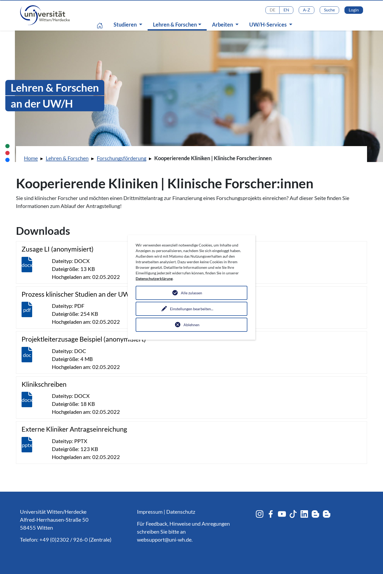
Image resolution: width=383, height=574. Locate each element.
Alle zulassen (191, 293)
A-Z (306, 9)
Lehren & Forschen (178, 24)
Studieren (126, 24)
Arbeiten (223, 24)
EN (286, 9)
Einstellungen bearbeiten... (191, 309)
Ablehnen (191, 324)
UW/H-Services (268, 24)
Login (354, 9)
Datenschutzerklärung (154, 278)
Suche (329, 9)
